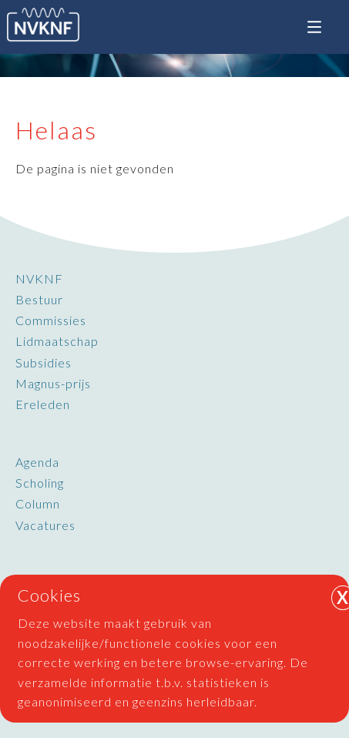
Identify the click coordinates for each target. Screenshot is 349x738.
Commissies (50, 320)
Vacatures (45, 525)
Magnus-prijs (53, 383)
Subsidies (43, 362)
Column (37, 503)
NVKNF (39, 278)
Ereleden (42, 404)
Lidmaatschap (57, 341)
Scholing (39, 482)
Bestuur (39, 299)
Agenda (37, 462)
